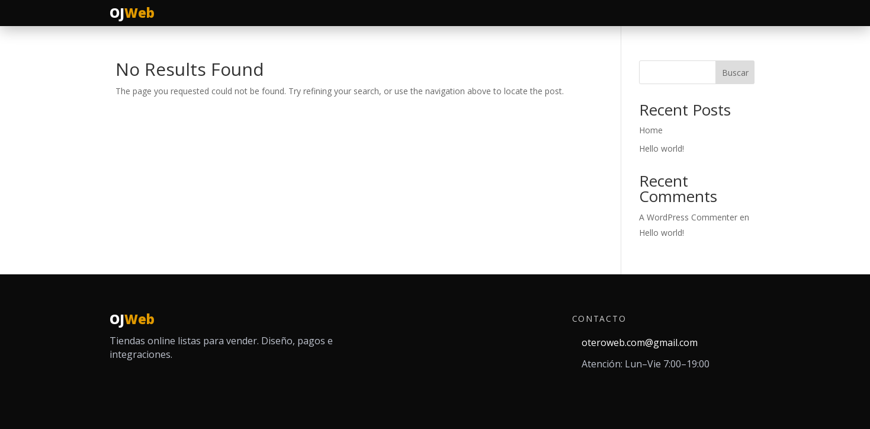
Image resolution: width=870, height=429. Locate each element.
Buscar (735, 72)
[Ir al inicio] (132, 13)
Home (651, 130)
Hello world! (661, 148)
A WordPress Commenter (688, 217)
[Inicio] (132, 319)
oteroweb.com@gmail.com (640, 342)
